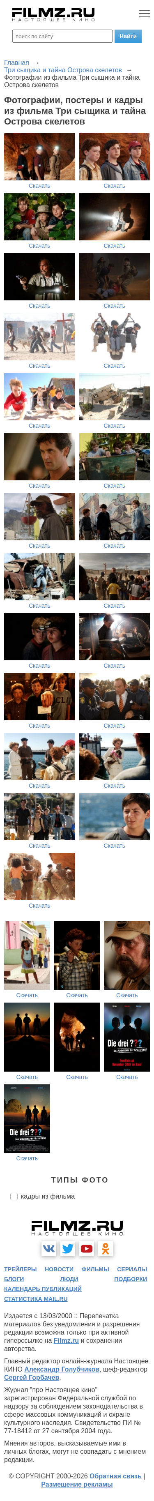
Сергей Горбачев (31, 1377)
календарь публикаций (43, 1289)
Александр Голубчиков (61, 1369)
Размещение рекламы (77, 1484)
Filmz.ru (66, 1340)
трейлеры (20, 1269)
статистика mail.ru (36, 1299)
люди (69, 1279)
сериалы (132, 1269)
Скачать (40, 185)
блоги (14, 1279)
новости (59, 1269)
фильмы (95, 1269)
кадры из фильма (48, 1196)
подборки (130, 1279)
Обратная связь (116, 1476)
